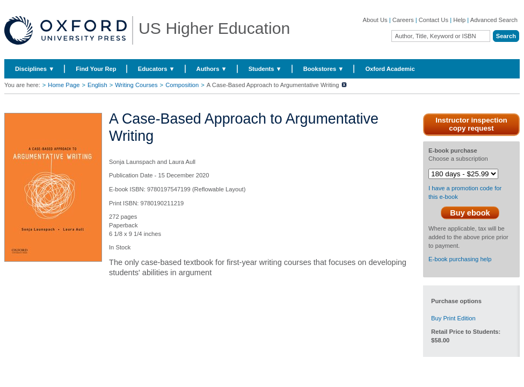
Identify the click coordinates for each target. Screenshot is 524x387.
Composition (182, 85)
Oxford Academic (389, 69)
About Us (375, 20)
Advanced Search (494, 20)
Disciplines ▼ (34, 69)
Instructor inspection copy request (471, 124)
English (97, 85)
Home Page (63, 85)
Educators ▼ (156, 69)
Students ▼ (265, 69)
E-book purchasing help (460, 259)
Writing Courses (136, 85)
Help (459, 20)
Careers (403, 20)
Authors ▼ (211, 69)
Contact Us (433, 20)
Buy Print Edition (453, 318)
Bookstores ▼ (323, 69)
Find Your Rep (96, 69)
